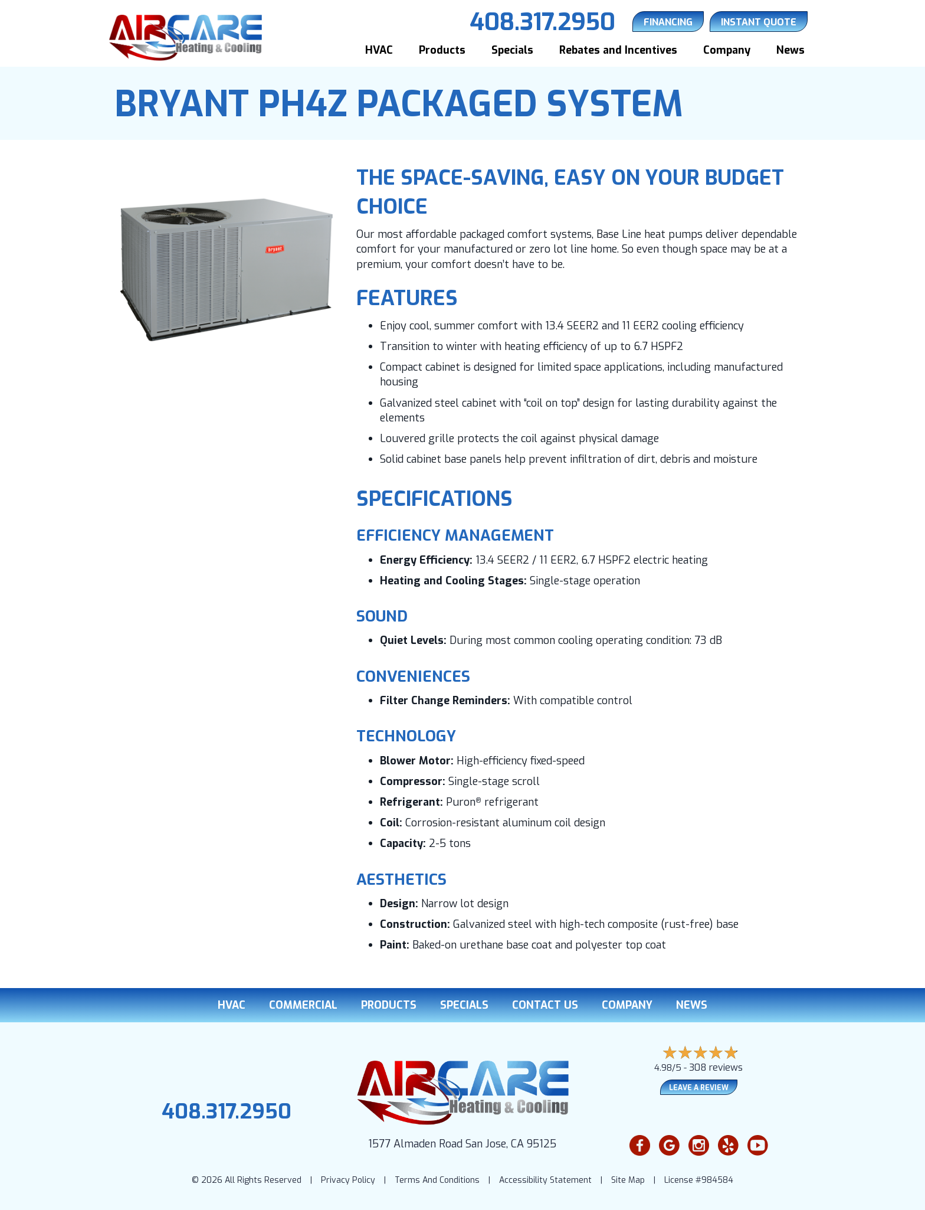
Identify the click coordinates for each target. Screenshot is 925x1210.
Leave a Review (699, 1088)
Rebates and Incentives (618, 50)
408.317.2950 (226, 1111)
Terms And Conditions (437, 1180)
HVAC (379, 50)
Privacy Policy (348, 1180)
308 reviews (716, 1067)
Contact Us (545, 1005)
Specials (512, 50)
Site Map (628, 1180)
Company (726, 50)
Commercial (303, 1005)
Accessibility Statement (545, 1180)
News (790, 50)
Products (442, 50)
